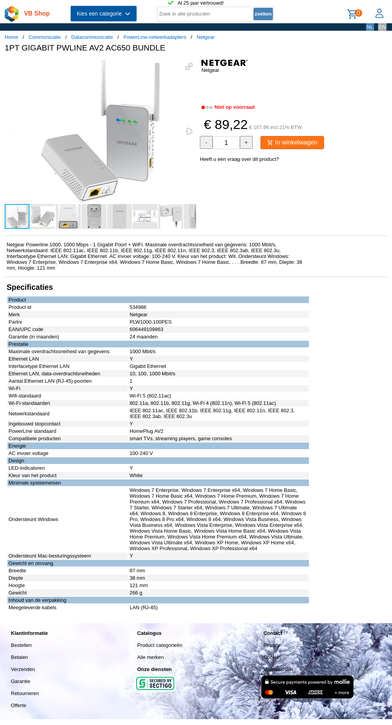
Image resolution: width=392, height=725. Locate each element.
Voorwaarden (278, 669)
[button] (189, 66)
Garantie (20, 681)
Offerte (18, 705)
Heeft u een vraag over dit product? (239, 159)
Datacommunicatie (92, 37)
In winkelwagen (292, 142)
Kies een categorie (103, 13)
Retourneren (25, 693)
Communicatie (45, 37)
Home (11, 37)
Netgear (206, 37)
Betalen (19, 657)
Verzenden (23, 669)
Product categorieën (159, 645)
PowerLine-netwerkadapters (154, 37)
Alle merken (150, 657)
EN (382, 27)
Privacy (272, 645)
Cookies (273, 657)
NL (370, 27)
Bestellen (21, 645)
